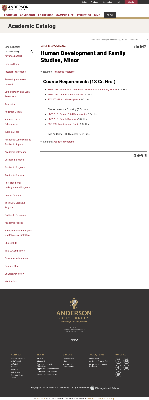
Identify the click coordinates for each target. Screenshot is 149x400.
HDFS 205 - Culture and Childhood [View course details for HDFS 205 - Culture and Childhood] (65, 94)
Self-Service (15, 372)
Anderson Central (13, 111)
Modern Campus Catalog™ (101, 398)
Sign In (131, 2)
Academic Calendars (15, 152)
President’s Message (15, 71)
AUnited (14, 364)
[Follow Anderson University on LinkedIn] (126, 367)
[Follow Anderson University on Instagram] (118, 361)
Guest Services (68, 367)
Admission (27, 15)
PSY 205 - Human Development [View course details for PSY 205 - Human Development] (64, 99)
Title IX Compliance (15, 250)
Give (97, 15)
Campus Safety (17, 375)
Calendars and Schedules (47, 372)
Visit (118, 2)
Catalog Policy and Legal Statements (17, 94)
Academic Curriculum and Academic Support (18, 142)
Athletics (84, 15)
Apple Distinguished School (48, 369)
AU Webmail (16, 361)
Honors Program (13, 195)
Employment (68, 364)
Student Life (11, 243)
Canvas (14, 367)
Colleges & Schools (14, 159)
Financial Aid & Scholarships (12, 122)
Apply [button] (110, 15)
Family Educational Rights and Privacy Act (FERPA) (18, 233)
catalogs (41, 398)
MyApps (14, 370)
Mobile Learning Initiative (47, 374)
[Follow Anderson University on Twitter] (118, 374)
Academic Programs (15, 167)
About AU (10, 15)
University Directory (14, 273)
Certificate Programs (15, 215)
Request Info (107, 2)
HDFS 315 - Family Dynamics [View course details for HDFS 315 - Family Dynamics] (63, 119)
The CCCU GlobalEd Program (15, 205)
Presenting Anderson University (15, 81)
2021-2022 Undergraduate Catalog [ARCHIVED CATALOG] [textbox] (115, 40)
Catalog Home (12, 64)
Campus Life (65, 15)
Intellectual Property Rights (99, 361)
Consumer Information (16, 258)
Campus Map (11, 266)
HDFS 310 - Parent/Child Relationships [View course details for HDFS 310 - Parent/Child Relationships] (67, 114)
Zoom (13, 378)
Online (84, 2)
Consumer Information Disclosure (98, 365)
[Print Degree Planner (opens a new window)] (134, 46)
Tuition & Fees (12, 131)
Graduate (94, 2)
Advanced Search (14, 56)
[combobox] (120, 39)
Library (65, 361)
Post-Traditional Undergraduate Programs (17, 185)
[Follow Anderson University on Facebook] (118, 367)
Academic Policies (14, 222)
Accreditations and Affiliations (44, 365)
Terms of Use (94, 358)
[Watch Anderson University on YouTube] (126, 361)
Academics (45, 15)
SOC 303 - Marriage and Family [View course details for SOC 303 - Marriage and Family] (64, 124)
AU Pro (40, 358)
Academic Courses (14, 175)
